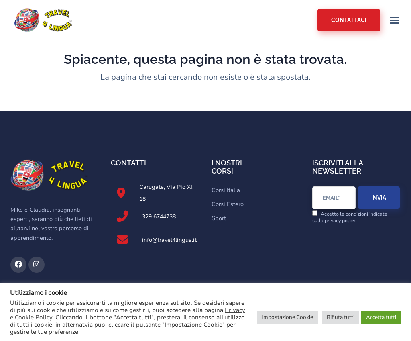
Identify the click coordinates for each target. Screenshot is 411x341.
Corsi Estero (228, 204)
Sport (219, 218)
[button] (394, 20)
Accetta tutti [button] (381, 317)
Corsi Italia (226, 190)
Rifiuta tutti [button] (340, 317)
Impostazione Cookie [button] (287, 317)
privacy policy (340, 220)
